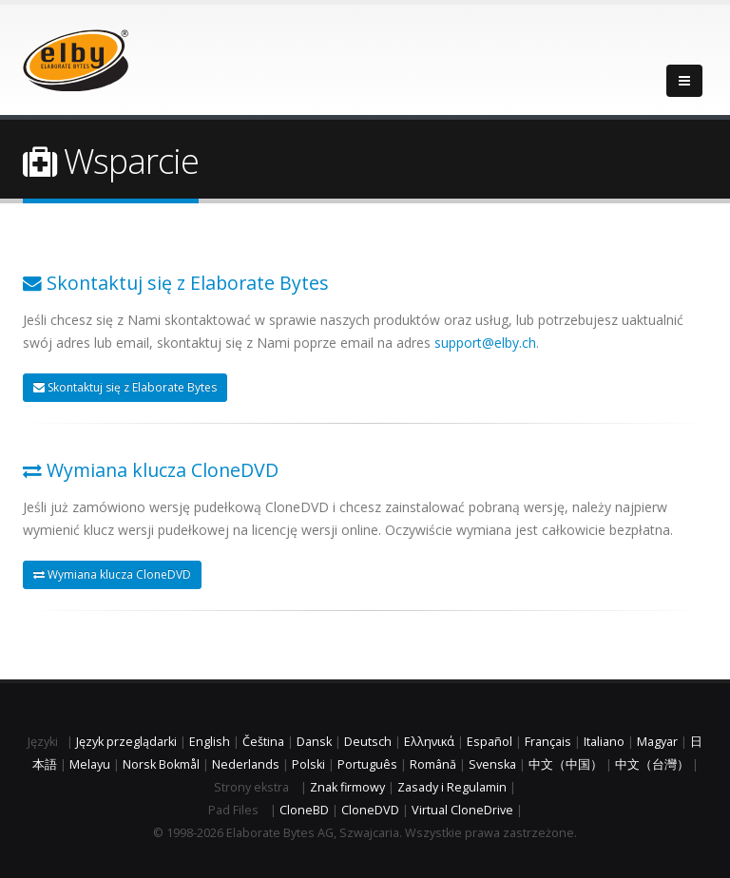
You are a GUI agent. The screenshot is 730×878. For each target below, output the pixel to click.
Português (367, 764)
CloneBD (304, 810)
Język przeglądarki (126, 742)
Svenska (492, 764)
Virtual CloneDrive (462, 810)
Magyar (657, 742)
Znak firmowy (347, 787)
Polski (308, 764)
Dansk (314, 742)
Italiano (604, 742)
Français (548, 742)
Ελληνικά (429, 742)
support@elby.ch (485, 343)
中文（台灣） (652, 764)
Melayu (89, 764)
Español (489, 742)
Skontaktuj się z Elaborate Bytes (125, 387)
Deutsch (368, 742)
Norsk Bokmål (161, 764)
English (209, 742)
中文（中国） (565, 764)
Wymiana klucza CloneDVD (112, 574)
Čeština (263, 742)
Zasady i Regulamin (452, 787)
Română (433, 764)
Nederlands (245, 764)
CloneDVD (370, 810)
